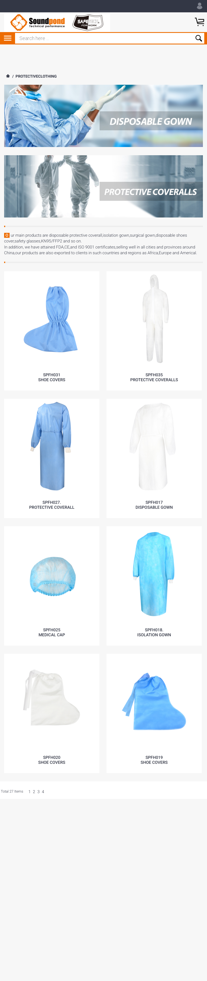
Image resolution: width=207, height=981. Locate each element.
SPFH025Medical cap (52, 632)
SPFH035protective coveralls (154, 377)
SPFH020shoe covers (51, 760)
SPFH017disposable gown (154, 505)
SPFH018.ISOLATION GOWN (154, 632)
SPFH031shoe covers (51, 377)
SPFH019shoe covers (154, 760)
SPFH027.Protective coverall (51, 505)
